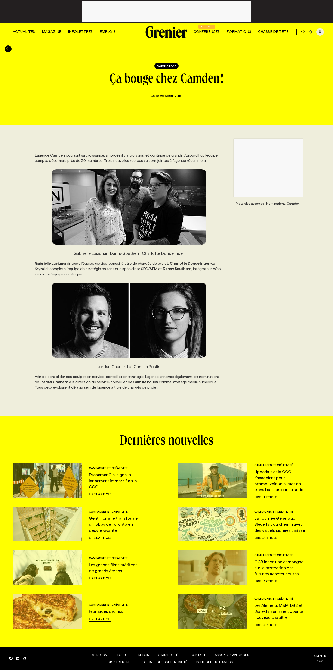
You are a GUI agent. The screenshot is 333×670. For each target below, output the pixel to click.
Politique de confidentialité (164, 662)
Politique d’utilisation (214, 662)
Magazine (51, 32)
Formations (239, 32)
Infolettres (80, 32)
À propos (99, 655)
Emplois (107, 32)
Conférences (207, 32)
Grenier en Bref (120, 662)
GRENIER (320, 656)
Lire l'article (100, 494)
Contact (198, 655)
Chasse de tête (273, 32)
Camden (57, 155)
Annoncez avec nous (232, 655)
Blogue (121, 655)
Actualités (24, 32)
